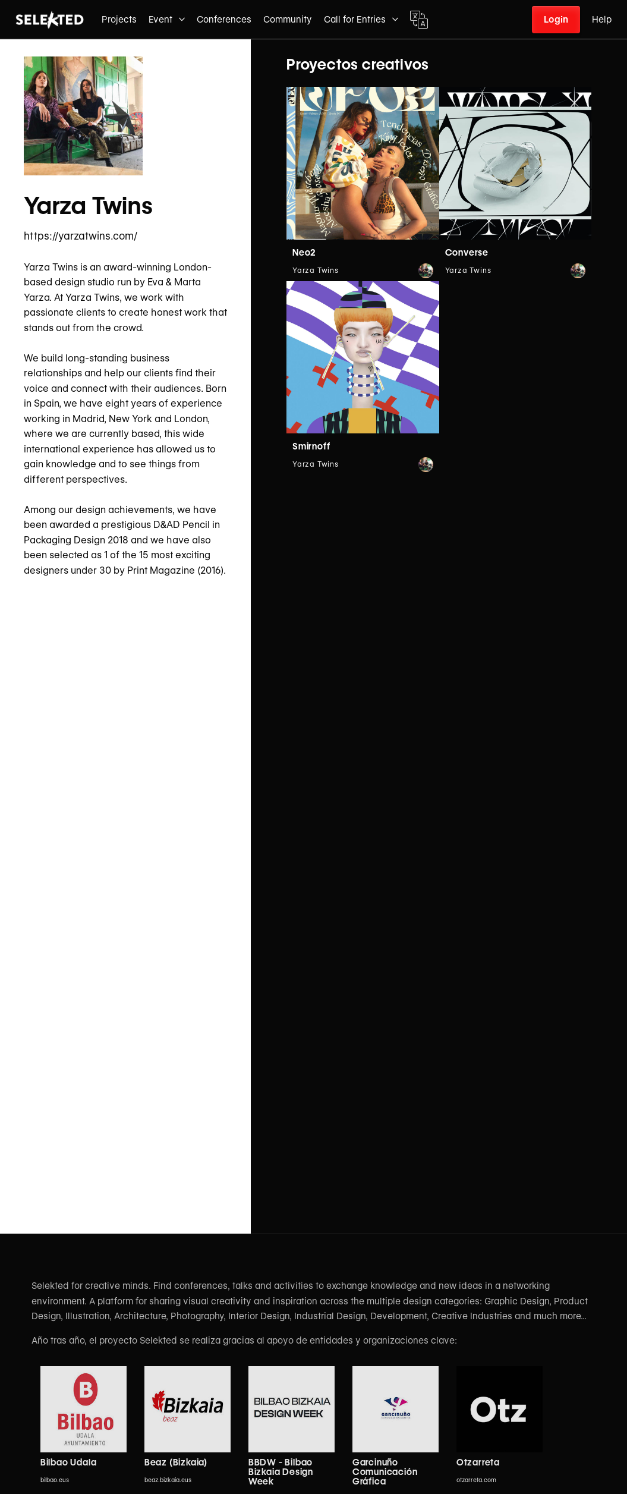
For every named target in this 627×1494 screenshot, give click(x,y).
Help (602, 19)
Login (556, 19)
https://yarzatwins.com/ (80, 236)
